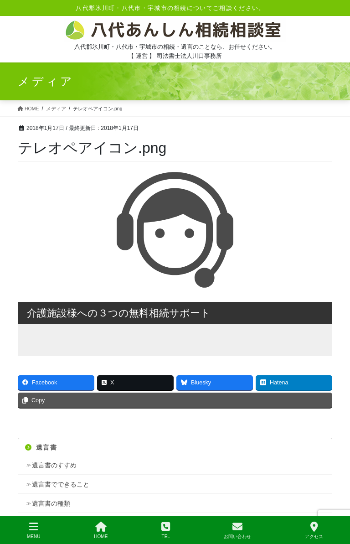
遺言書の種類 (51, 503)
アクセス (314, 530)
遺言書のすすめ (54, 465)
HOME (101, 530)
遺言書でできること (60, 484)
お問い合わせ (237, 530)
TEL (165, 530)
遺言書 (41, 447)
